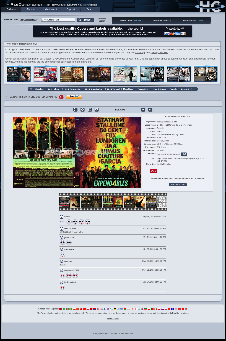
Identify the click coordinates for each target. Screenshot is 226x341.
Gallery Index (113, 318)
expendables (165, 122)
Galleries (11, 9)
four (175, 122)
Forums (31, 9)
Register (32, 20)
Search (90, 9)
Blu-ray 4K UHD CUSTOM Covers (36, 97)
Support (70, 9)
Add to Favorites (164, 164)
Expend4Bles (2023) (174, 116)
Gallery (13, 97)
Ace (188, 116)
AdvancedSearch (101, 20)
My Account (51, 9)
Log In (24, 20)
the (158, 122)
